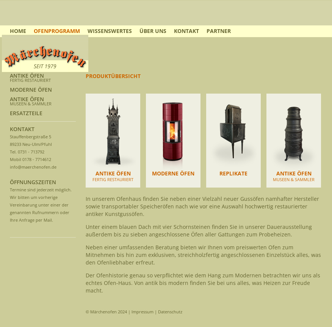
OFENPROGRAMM (57, 30)
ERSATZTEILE (26, 113)
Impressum (142, 311)
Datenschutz (170, 311)
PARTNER (219, 30)
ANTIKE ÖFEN (27, 75)
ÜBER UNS (152, 30)
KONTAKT (186, 30)
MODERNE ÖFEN (31, 89)
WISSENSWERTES (110, 30)
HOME (18, 30)
